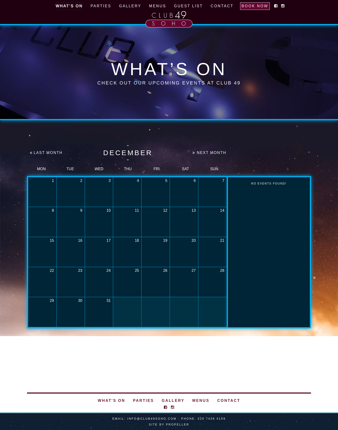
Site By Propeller (169, 424)
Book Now (255, 6)
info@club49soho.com (152, 418)
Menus (157, 6)
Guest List (188, 6)
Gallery (130, 6)
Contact (222, 6)
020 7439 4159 (212, 418)
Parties (101, 6)
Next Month (209, 153)
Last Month (45, 153)
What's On (69, 6)
